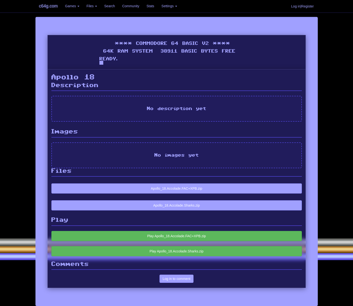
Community (130, 6)
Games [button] (72, 6)
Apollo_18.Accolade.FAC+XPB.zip (176, 188)
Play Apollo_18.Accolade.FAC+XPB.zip (176, 236)
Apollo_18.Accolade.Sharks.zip (176, 205)
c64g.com (48, 6)
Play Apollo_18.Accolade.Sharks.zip (176, 251)
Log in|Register (302, 6)
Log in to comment (176, 279)
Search (109, 6)
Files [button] (92, 6)
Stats (150, 6)
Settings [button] (169, 6)
